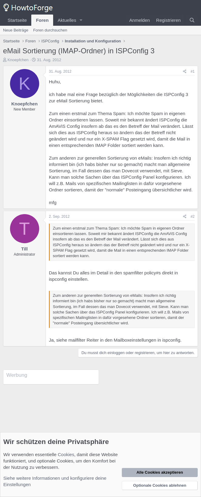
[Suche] (192, 20)
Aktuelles (67, 20)
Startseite (17, 20)
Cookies (66, 454)
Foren (42, 20)
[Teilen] (185, 71)
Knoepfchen (18, 60)
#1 (193, 71)
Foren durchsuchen (50, 30)
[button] (81, 20)
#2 (193, 216)
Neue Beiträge (15, 30)
